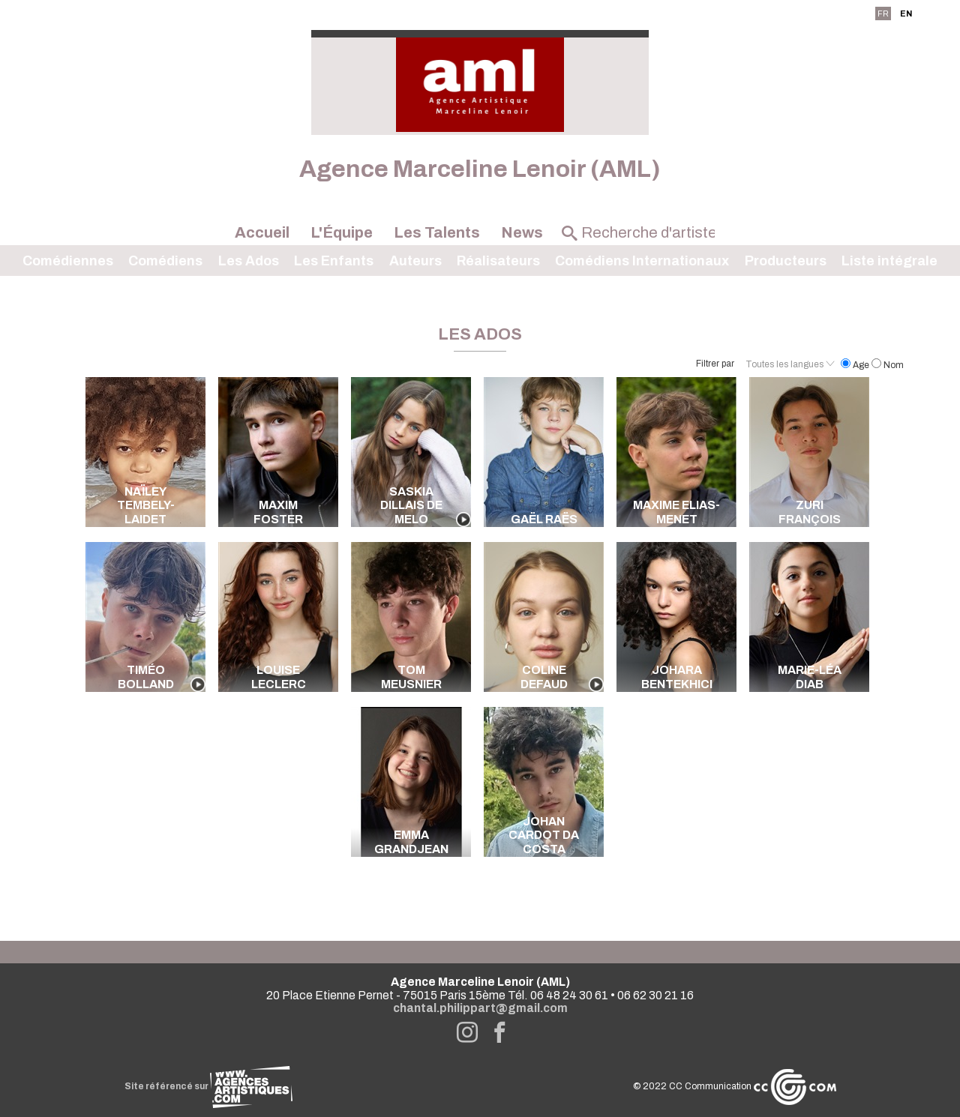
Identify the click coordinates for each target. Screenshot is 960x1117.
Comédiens (165, 260)
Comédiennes (67, 260)
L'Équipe (341, 232)
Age (856, 365)
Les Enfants (334, 260)
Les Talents (437, 232)
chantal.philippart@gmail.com (480, 1008)
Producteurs (785, 260)
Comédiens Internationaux (642, 260)
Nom (888, 365)
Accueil (262, 232)
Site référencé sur (208, 1086)
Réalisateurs (498, 260)
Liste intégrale (890, 260)
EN (906, 13)
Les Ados (248, 260)
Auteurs (415, 260)
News (522, 232)
